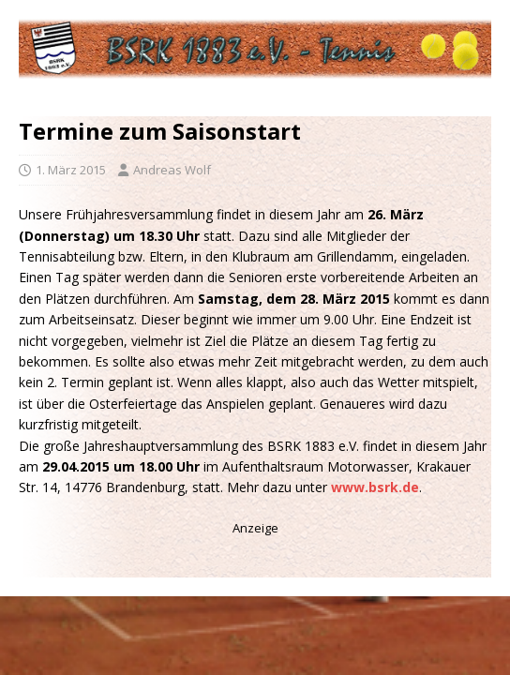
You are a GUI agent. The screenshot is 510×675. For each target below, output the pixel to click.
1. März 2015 (71, 169)
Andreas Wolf (172, 169)
